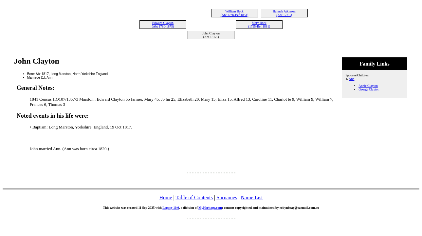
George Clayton (368, 89)
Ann (351, 79)
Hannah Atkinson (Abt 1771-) (284, 13)
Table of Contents (194, 197)
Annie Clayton (368, 86)
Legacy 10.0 (170, 207)
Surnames (226, 197)
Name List (252, 197)
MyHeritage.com (210, 207)
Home (165, 197)
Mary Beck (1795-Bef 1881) (259, 24)
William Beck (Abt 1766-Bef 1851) (234, 13)
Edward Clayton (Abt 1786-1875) (163, 24)
